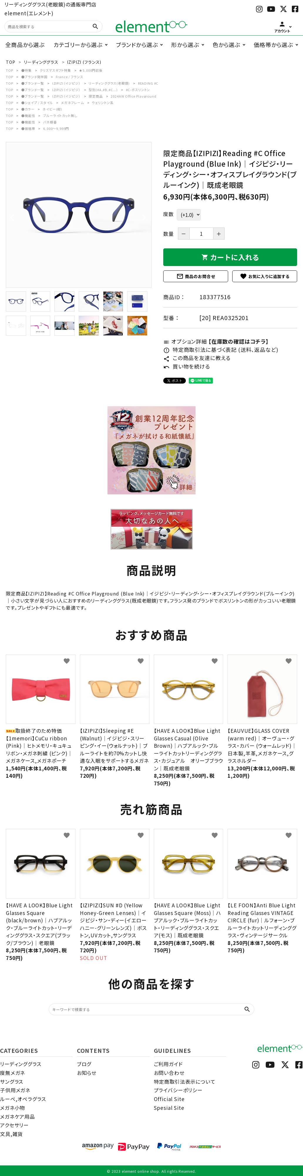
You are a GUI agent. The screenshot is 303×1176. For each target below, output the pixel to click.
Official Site (169, 1099)
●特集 (26, 70)
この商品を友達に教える (197, 358)
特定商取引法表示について (185, 1081)
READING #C (148, 83)
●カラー (27, 109)
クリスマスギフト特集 (55, 70)
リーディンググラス (20, 1064)
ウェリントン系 (102, 102)
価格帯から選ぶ (273, 44)
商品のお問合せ (195, 276)
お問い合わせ (169, 1072)
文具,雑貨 (11, 1133)
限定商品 (95, 96)
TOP (9, 70)
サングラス (11, 1081)
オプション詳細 (216, 341)
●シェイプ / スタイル (37, 102)
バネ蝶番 (50, 122)
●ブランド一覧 (32, 83)
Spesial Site (169, 1107)
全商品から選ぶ (25, 44)
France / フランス (69, 76)
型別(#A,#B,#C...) (103, 89)
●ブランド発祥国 (34, 76)
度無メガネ (12, 1072)
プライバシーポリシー (178, 1090)
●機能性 (28, 115)
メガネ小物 (12, 1107)
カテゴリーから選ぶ (77, 44)
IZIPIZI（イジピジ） (66, 83)
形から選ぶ (185, 44)
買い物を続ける (186, 366)
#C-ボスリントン (138, 89)
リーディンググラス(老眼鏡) (109, 83)
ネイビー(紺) (52, 109)
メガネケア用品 (17, 1116)
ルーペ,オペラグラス (23, 1099)
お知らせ (86, 1072)
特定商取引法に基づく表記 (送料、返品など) (220, 349)
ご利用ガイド (168, 1064)
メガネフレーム (72, 102)
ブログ (84, 1064)
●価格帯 (28, 128)
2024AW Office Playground (133, 96)
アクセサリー (14, 1125)
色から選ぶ (226, 44)
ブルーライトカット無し (60, 115)
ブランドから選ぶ (137, 44)
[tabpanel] (79, 215)
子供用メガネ (15, 1090)
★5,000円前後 (90, 70)
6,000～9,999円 (56, 128)
